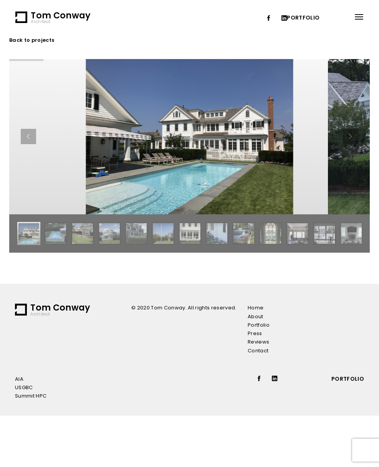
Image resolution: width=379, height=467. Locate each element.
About (255, 316)
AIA (19, 379)
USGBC (24, 387)
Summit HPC (30, 396)
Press (255, 333)
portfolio (303, 17)
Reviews (258, 341)
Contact (258, 350)
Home (255, 307)
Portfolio (259, 325)
